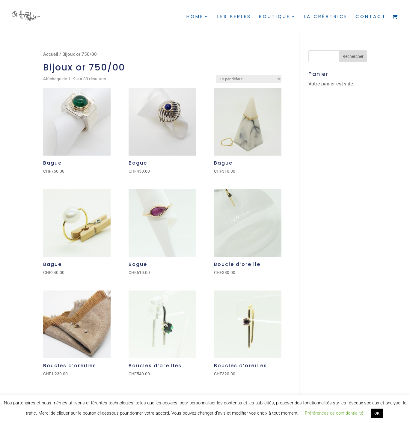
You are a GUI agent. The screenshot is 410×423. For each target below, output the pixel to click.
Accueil (50, 54)
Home (195, 16)
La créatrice (326, 16)
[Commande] (248, 79)
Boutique (274, 16)
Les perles (234, 16)
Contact (370, 16)
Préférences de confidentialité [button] (334, 413)
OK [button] (376, 413)
